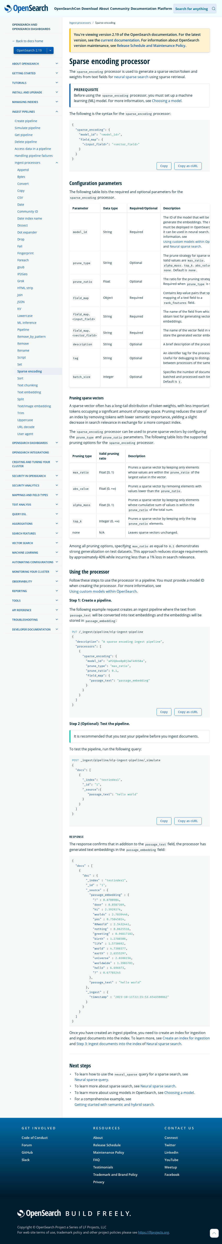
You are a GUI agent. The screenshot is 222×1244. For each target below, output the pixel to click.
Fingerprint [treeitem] (25, 253)
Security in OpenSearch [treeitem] (29, 476)
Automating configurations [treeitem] (32, 562)
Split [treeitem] (20, 399)
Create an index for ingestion (186, 1038)
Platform (165, 8)
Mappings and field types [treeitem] (30, 495)
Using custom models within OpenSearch (103, 591)
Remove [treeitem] (23, 343)
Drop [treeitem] (20, 239)
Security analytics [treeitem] (25, 485)
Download (90, 8)
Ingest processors (80, 23)
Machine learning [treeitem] (25, 552)
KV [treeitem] (19, 309)
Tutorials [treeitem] (19, 83)
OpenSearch (27, 9)
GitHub (27, 1152)
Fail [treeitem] (19, 246)
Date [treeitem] (20, 204)
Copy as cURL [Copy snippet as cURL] (188, 166)
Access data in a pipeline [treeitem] (33, 149)
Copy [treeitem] (20, 191)
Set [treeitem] (19, 364)
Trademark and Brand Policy (115, 1174)
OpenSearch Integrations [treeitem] (30, 452)
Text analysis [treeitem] (21, 504)
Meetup (171, 1167)
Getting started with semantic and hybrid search (114, 1104)
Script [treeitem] (21, 357)
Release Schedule (107, 1145)
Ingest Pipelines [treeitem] (23, 112)
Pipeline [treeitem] (23, 330)
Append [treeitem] (23, 170)
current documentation (120, 40)
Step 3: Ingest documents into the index (109, 1043)
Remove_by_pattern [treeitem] (31, 336)
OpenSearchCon (67, 8)
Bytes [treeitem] (21, 177)
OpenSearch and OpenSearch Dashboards (31, 27)
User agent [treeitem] (25, 434)
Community (120, 8)
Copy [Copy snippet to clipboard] (164, 166)
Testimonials (103, 1167)
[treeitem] (56, 63)
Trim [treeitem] (20, 413)
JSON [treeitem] (21, 302)
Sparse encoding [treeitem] (29, 371)
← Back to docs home (27, 41)
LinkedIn (171, 1152)
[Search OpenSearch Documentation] (195, 8)
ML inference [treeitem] (26, 323)
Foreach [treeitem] (23, 260)
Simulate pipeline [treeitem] (27, 128)
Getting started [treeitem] (24, 73)
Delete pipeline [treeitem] (26, 142)
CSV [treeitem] (20, 197)
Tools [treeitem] (16, 600)
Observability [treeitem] (22, 581)
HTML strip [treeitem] (25, 288)
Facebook (172, 1174)
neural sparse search (131, 76)
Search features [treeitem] (24, 533)
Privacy (98, 1182)
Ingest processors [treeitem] (27, 162)
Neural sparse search (185, 246)
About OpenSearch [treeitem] (25, 64)
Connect (171, 1137)
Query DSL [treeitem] (19, 514)
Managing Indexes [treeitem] (25, 102)
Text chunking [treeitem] (27, 385)
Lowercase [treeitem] (25, 316)
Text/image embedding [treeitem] (34, 406)
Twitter (170, 1145)
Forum (27, 1145)
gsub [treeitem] (20, 267)
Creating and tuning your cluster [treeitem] (31, 464)
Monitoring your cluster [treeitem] (30, 572)
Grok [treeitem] (20, 281)
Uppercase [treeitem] (25, 420)
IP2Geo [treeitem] (22, 274)
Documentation (144, 8)
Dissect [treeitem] (22, 225)
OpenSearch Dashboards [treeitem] (30, 443)
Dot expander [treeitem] (27, 232)
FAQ (96, 1160)
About (104, 8)
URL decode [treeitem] (25, 427)
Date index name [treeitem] (29, 218)
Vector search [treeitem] (22, 543)
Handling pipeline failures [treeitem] (34, 156)
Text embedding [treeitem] (29, 392)
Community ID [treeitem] (27, 211)
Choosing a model (166, 100)
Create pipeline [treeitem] (26, 121)
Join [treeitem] (20, 295)
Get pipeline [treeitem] (24, 135)
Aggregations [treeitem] (22, 524)
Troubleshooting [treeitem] (25, 620)
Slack (26, 1160)
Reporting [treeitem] (19, 591)
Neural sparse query (91, 1079)
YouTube (171, 1160)
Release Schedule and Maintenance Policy (151, 45)
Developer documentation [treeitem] (31, 629)
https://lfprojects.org (153, 1232)
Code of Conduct (35, 1137)
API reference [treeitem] (21, 610)
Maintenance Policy (108, 1152)
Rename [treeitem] (23, 350)
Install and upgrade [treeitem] (27, 92)
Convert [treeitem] (23, 184)
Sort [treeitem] (20, 378)
